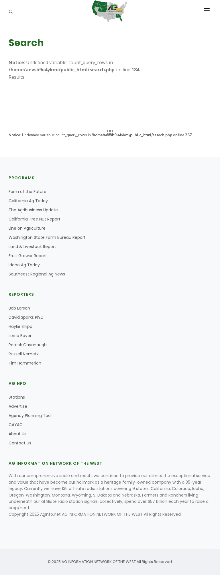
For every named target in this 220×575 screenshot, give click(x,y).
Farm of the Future (27, 191)
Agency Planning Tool (30, 415)
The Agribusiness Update (33, 210)
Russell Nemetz (24, 354)
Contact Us (20, 443)
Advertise (18, 406)
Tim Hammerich (25, 363)
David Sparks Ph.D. (26, 317)
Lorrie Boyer (20, 335)
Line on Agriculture (27, 228)
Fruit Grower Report (28, 256)
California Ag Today (28, 201)
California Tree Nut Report (34, 219)
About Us (17, 434)
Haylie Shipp (20, 326)
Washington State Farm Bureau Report (47, 237)
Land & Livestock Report (32, 246)
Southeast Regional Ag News (37, 274)
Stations (17, 397)
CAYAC (16, 425)
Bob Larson (19, 308)
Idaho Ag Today (24, 265)
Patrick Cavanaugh (28, 345)
